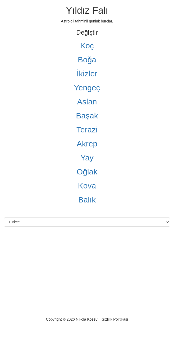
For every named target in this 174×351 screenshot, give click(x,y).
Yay (86, 157)
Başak (87, 115)
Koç (87, 45)
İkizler (87, 73)
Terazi (87, 129)
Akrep (87, 143)
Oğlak (87, 171)
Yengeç (87, 87)
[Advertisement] (87, 269)
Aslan (87, 101)
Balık (87, 199)
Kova (87, 185)
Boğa (87, 59)
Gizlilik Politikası (115, 319)
